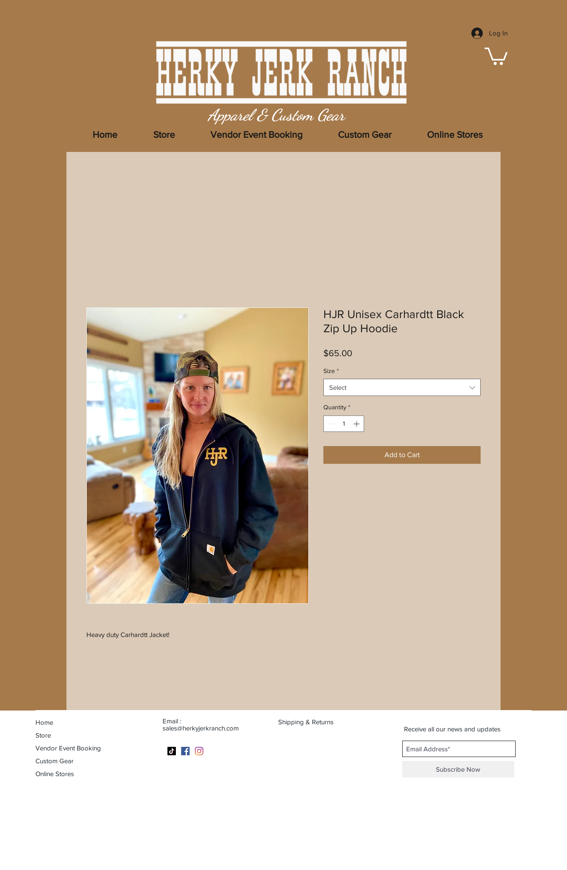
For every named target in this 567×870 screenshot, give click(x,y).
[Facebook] (185, 751)
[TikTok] (171, 751)
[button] (496, 55)
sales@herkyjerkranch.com (201, 728)
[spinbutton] (344, 423)
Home (44, 722)
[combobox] (402, 387)
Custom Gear (54, 761)
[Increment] (357, 423)
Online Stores (54, 773)
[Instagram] (199, 751)
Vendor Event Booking (68, 748)
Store (43, 735)
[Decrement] (330, 423)
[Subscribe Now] (458, 769)
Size (331, 370)
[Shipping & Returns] (311, 721)
